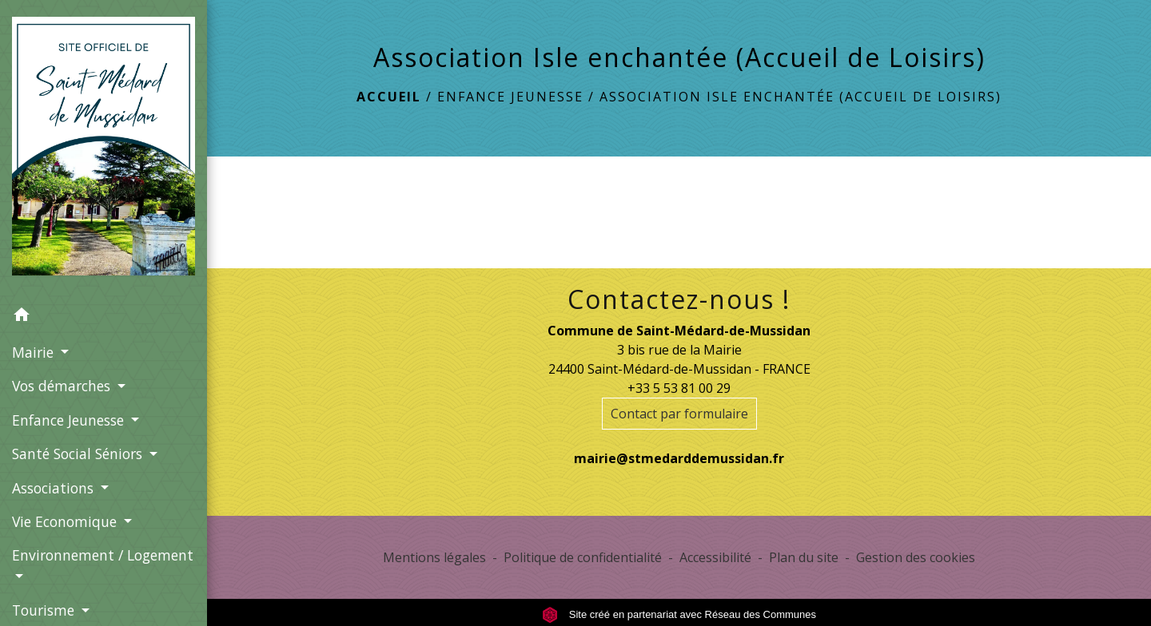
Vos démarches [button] (63, 385)
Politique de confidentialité (583, 557)
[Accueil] (103, 149)
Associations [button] (55, 487)
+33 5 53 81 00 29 (679, 388)
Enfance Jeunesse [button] (70, 420)
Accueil (388, 96)
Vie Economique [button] (66, 521)
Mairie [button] (35, 352)
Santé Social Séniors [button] (79, 453)
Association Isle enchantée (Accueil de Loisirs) (800, 96)
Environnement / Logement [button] (102, 555)
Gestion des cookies (915, 557)
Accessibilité (715, 557)
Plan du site (803, 557)
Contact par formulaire (679, 413)
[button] (103, 317)
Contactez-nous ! (679, 299)
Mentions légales (434, 557)
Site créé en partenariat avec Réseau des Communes (679, 614)
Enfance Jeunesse (510, 96)
